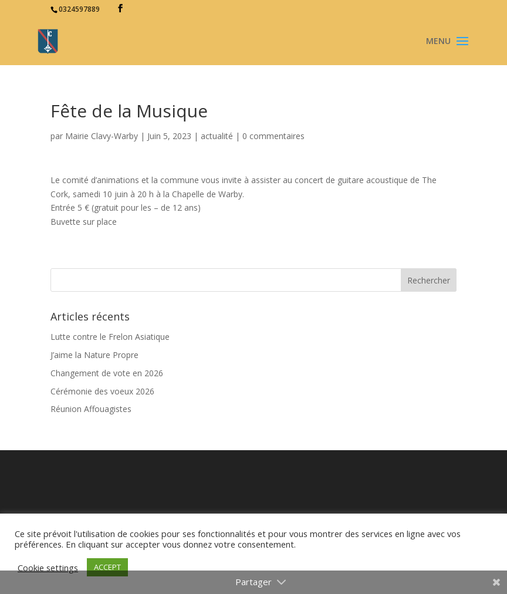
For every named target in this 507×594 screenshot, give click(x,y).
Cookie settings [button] (48, 567)
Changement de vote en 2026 (106, 373)
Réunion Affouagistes (90, 408)
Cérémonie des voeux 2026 (102, 391)
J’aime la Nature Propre (94, 354)
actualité (217, 135)
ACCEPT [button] (107, 567)
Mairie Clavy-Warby (101, 135)
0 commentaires (273, 135)
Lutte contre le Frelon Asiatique (110, 336)
